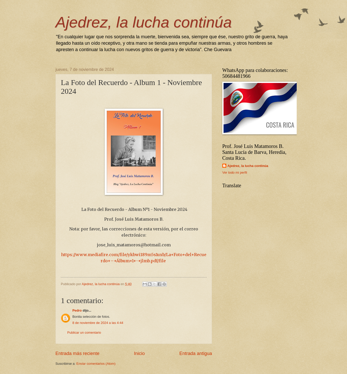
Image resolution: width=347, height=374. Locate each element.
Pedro (77, 310)
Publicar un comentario (84, 332)
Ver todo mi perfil (234, 172)
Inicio (139, 353)
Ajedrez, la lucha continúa (143, 22)
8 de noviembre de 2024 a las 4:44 (97, 323)
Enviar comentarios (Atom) (95, 364)
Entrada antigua (195, 353)
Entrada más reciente (77, 353)
